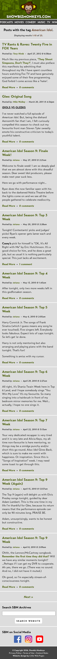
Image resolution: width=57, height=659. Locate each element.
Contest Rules (42, 653)
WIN (54, 22)
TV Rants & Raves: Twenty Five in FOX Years (27, 46)
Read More (8, 87)
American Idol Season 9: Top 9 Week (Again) (24, 482)
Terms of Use (28, 653)
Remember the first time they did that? (25, 556)
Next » (28, 597)
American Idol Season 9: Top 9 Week (24, 540)
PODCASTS (6, 22)
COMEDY (31, 22)
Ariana (16, 160)
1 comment (25, 264)
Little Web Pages (36, 656)
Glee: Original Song (16, 96)
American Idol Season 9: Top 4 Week (25, 275)
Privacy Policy (15, 653)
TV (48, 22)
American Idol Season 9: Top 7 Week (24, 422)
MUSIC (41, 22)
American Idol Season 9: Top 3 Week (24, 217)
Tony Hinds (18, 53)
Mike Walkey (19, 101)
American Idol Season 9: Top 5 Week (24, 309)
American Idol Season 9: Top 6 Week (24, 374)
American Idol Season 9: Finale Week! (25, 153)
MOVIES (19, 22)
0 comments (26, 87)
